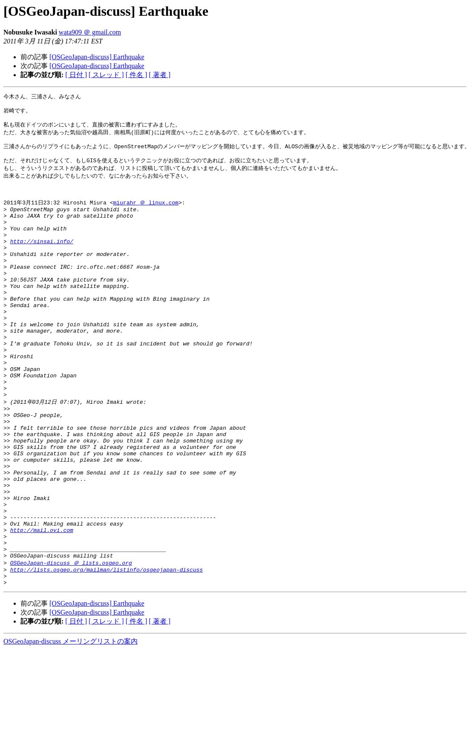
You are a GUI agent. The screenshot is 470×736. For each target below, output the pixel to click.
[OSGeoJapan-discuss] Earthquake (96, 56)
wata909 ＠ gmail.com (90, 32)
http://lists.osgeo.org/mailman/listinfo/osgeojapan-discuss (106, 653)
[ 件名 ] (136, 74)
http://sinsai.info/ (41, 261)
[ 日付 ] (76, 74)
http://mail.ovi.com (41, 607)
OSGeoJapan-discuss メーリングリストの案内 (70, 727)
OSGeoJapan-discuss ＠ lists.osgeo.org (71, 645)
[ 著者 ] (159, 74)
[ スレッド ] (106, 74)
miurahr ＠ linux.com (145, 215)
